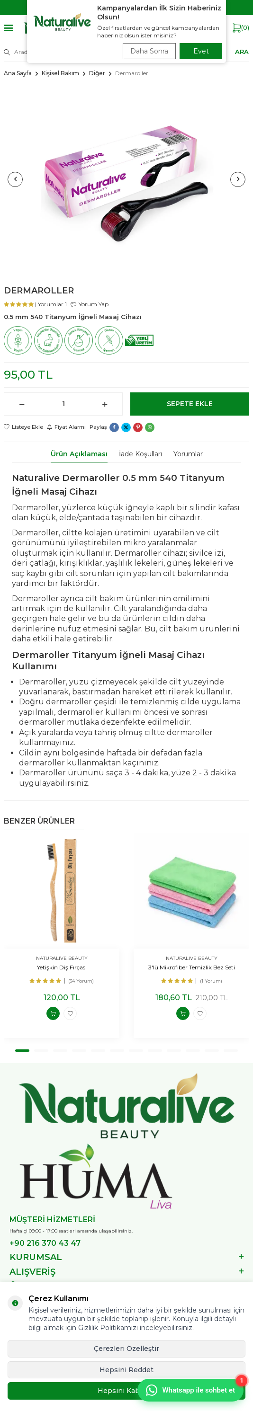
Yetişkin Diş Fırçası (62, 967)
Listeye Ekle (23, 427)
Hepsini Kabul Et (126, 1390)
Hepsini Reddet (126, 1370)
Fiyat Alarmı (66, 427)
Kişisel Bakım (60, 73)
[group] (126, 179)
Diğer (97, 73)
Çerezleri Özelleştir (126, 1348)
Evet (201, 51)
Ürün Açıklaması (79, 454)
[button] (15, 179)
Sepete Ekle (190, 403)
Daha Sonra (149, 51)
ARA (242, 51)
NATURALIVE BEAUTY (62, 958)
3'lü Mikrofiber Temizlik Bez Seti (191, 967)
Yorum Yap (89, 304)
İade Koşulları (140, 454)
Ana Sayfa (18, 73)
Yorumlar (188, 454)
